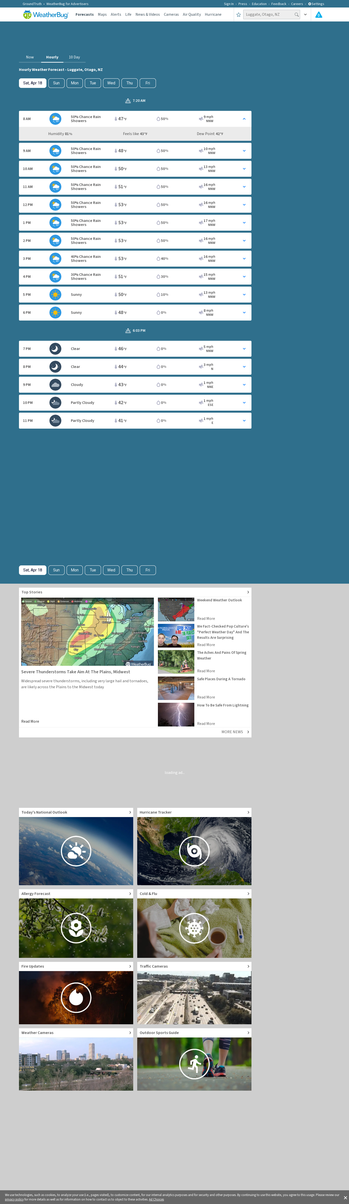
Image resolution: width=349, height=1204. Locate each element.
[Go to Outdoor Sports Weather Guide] (194, 1059)
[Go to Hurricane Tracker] (194, 846)
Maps (102, 14)
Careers (297, 3)
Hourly (52, 57)
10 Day (74, 57)
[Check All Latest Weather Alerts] (319, 14)
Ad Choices (156, 1199)
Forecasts (85, 14)
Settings (316, 3)
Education (259, 3)
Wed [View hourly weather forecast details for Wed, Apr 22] (111, 83)
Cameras (171, 14)
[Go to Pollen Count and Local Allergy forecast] (76, 923)
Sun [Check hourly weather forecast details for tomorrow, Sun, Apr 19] (56, 83)
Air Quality (192, 14)
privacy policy (14, 1199)
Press (242, 3)
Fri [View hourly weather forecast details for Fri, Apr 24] (147, 83)
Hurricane (213, 14)
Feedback (278, 3)
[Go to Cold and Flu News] (194, 923)
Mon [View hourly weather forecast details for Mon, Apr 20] (75, 83)
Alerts (116, 14)
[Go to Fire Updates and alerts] (76, 993)
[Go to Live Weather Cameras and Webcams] (76, 1059)
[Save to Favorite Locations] (238, 14)
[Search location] (271, 14)
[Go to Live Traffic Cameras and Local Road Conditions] (194, 993)
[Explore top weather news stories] (135, 592)
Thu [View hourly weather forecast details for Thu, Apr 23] (129, 83)
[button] (345, 1197)
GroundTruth (32, 3)
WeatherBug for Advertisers (67, 3)
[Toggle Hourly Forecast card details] (135, 119)
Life (128, 14)
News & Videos (147, 14)
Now (30, 57)
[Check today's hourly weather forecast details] (32, 83)
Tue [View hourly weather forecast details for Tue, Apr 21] (93, 83)
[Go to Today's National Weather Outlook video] (76, 846)
